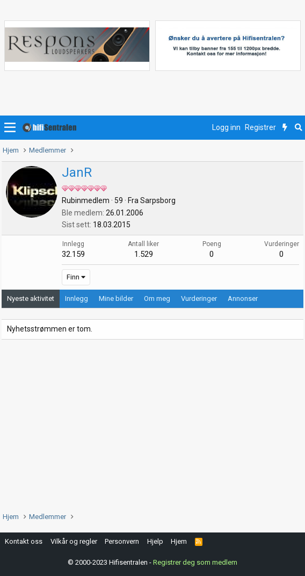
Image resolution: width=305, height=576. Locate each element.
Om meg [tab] (157, 298)
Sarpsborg (158, 200)
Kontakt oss (23, 541)
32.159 (73, 254)
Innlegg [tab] (76, 298)
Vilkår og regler (73, 541)
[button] (10, 127)
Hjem (179, 541)
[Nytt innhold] (285, 128)
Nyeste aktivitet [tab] (30, 298)
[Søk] (298, 128)
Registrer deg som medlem (195, 562)
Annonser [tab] (243, 298)
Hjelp (155, 541)
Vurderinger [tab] (199, 298)
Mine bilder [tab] (116, 298)
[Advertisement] (152, 425)
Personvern (122, 541)
